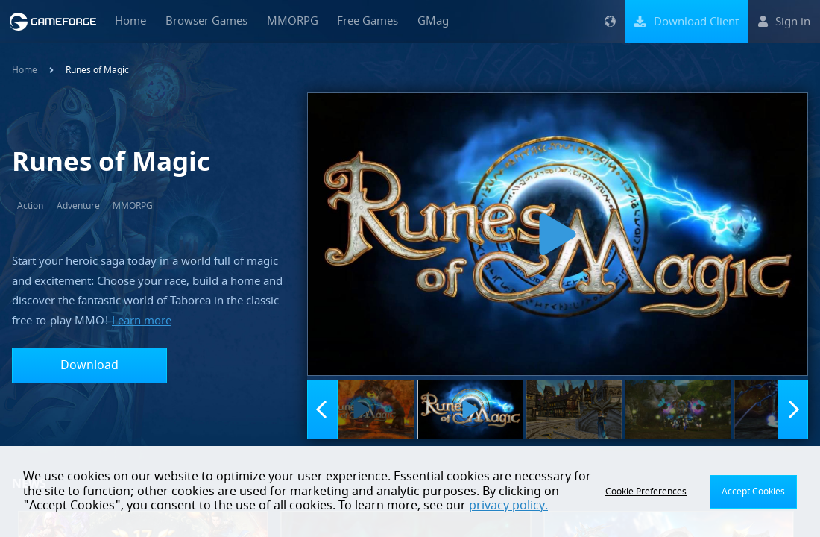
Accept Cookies (753, 491)
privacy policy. (508, 506)
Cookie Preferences (646, 491)
